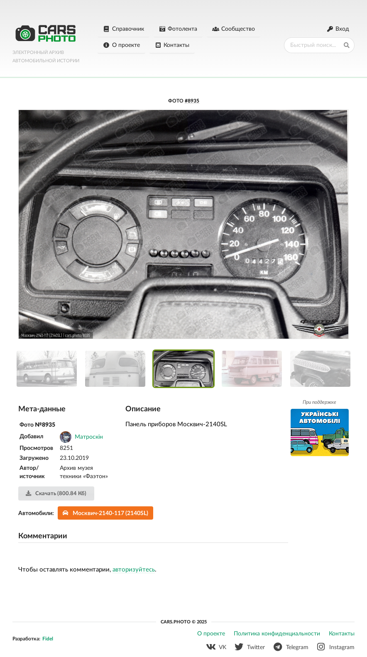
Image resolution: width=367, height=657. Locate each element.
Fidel (47, 638)
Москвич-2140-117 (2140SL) (106, 513)
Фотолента (178, 29)
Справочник (123, 29)
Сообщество (233, 29)
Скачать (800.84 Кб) (55, 493)
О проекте (121, 45)
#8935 (192, 100)
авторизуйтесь (134, 570)
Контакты (172, 45)
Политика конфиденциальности (277, 634)
